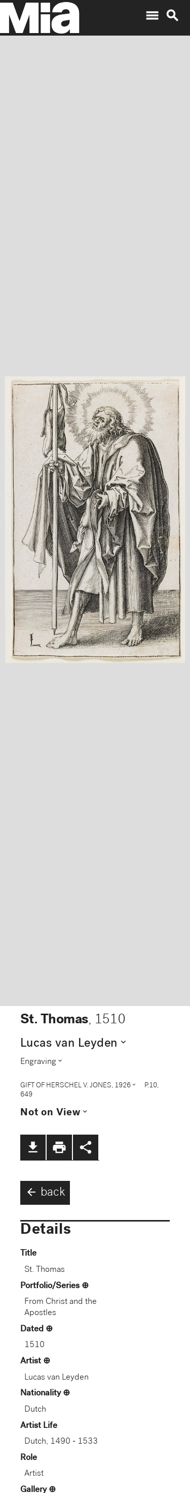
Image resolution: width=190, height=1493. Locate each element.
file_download (33, 1147)
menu (152, 15)
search (172, 15)
